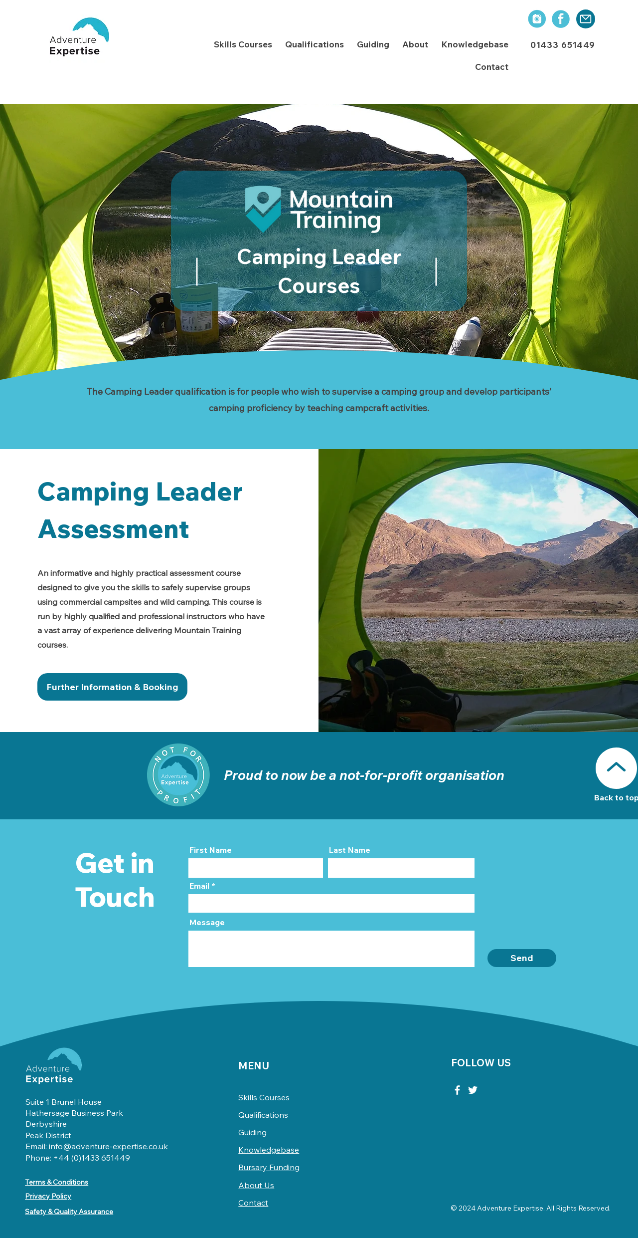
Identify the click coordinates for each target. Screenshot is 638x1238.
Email (199, 886)
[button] (243, 44)
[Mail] (585, 18)
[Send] (521, 958)
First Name (210, 850)
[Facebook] (457, 1090)
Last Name (349, 850)
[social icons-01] (536, 19)
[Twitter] (473, 1090)
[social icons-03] (561, 19)
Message (207, 922)
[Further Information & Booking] (112, 687)
